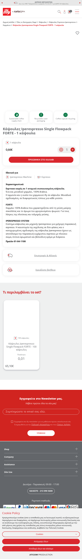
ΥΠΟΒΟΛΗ (41, 433)
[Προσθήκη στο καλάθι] (41, 160)
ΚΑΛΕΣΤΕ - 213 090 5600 (41, 490)
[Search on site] (59, 12)
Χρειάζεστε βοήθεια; (45, 269)
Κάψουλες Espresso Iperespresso (62, 22)
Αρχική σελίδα (8, 22)
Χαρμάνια (6, 25)
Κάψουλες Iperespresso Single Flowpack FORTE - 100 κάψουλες (21, 346)
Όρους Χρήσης (64, 424)
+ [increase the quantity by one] (73, 150)
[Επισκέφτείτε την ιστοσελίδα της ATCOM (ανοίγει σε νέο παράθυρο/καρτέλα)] (41, 555)
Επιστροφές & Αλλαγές (45, 255)
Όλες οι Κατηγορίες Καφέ (27, 22)
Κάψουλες (43, 22)
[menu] (77, 12)
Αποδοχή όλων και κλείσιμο (41, 549)
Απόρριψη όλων (41, 541)
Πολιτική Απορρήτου (40, 424)
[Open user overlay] (64, 12)
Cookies (39, 534)
